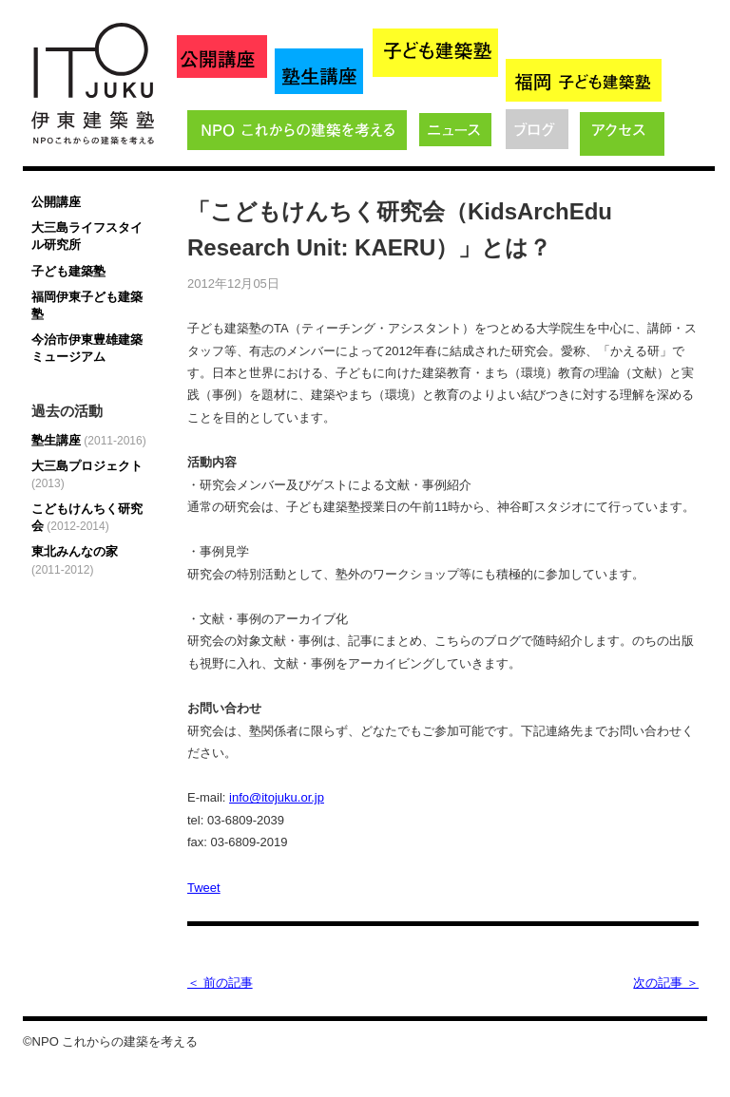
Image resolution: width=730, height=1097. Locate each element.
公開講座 (56, 202)
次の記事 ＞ (666, 982)
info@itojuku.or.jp (276, 797)
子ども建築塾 (68, 271)
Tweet (204, 887)
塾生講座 (88, 440)
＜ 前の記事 (220, 982)
